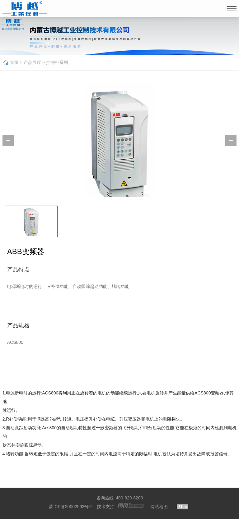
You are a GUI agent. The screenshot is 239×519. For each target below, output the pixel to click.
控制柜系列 (57, 62)
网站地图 (159, 506)
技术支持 (105, 506)
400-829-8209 (129, 497)
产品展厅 (32, 62)
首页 (14, 62)
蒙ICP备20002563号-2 (70, 506)
